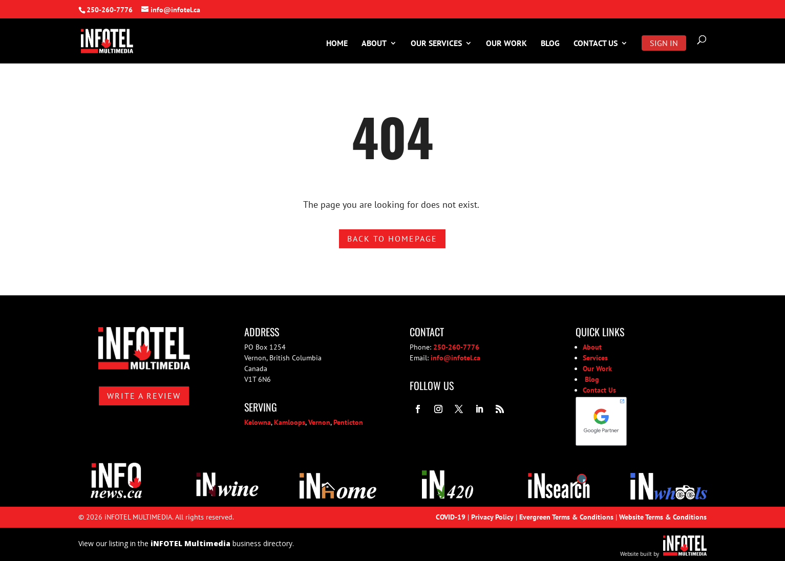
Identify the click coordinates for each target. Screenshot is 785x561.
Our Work (506, 43)
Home (337, 43)
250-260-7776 (110, 9)
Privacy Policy (492, 517)
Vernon (319, 422)
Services (595, 357)
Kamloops (289, 422)
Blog (550, 43)
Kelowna (257, 422)
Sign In (664, 43)
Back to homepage (392, 238)
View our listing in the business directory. (186, 543)
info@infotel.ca (455, 357)
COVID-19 (450, 517)
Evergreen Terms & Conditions (566, 517)
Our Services (436, 43)
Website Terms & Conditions (663, 517)
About (374, 43)
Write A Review (144, 396)
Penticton (348, 422)
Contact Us (596, 43)
